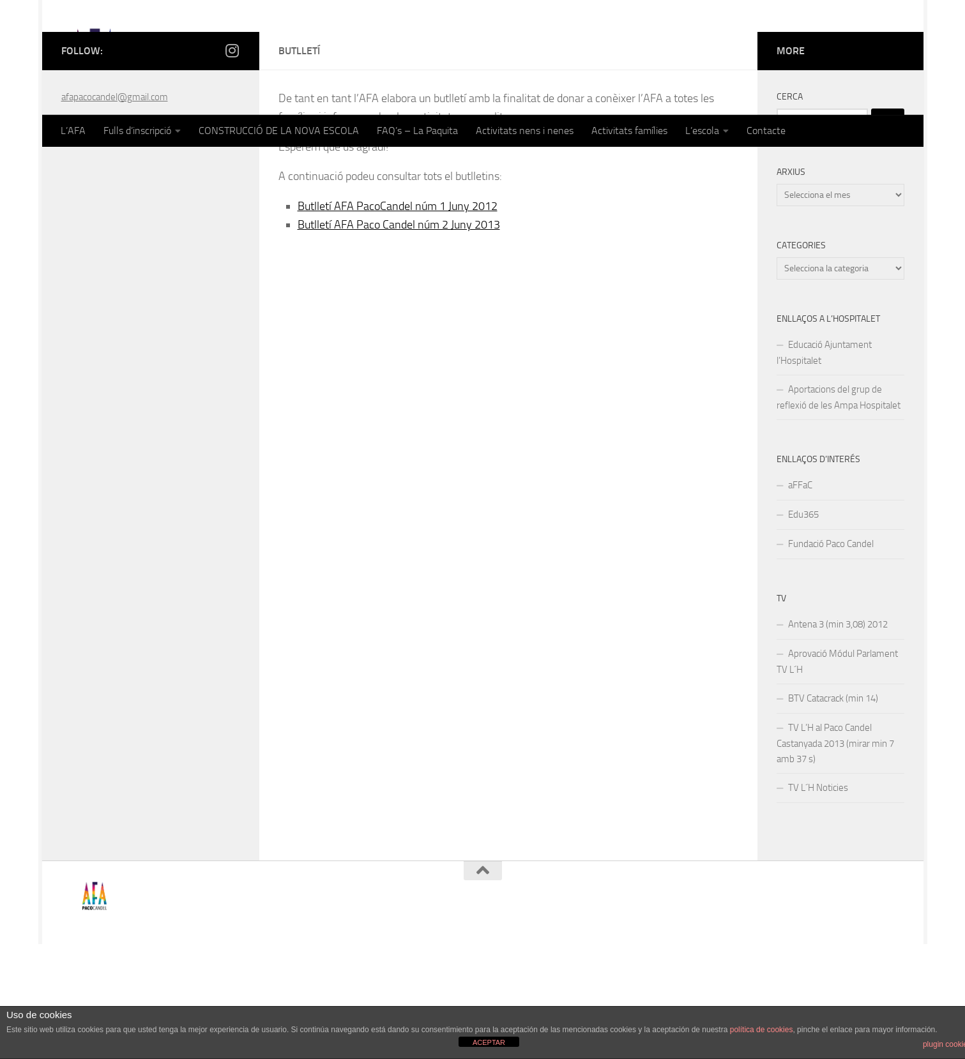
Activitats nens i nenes (525, 130)
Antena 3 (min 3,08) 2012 (838, 739)
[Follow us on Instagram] (232, 165)
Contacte (766, 130)
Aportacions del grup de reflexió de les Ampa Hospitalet (838, 512)
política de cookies (761, 1029)
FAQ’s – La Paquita (417, 130)
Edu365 (803, 629)
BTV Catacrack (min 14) (833, 813)
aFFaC (800, 600)
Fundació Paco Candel (831, 659)
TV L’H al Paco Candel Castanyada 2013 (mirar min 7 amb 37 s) (835, 858)
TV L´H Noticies (818, 902)
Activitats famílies (629, 130)
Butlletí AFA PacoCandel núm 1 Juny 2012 (398, 321)
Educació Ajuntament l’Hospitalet (824, 467)
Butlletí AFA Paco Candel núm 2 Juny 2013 (399, 340)
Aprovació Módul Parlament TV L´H (837, 776)
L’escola (702, 130)
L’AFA (73, 130)
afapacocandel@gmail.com (114, 212)
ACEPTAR (489, 1042)
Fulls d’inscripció (137, 130)
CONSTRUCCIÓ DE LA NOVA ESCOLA (279, 130)
